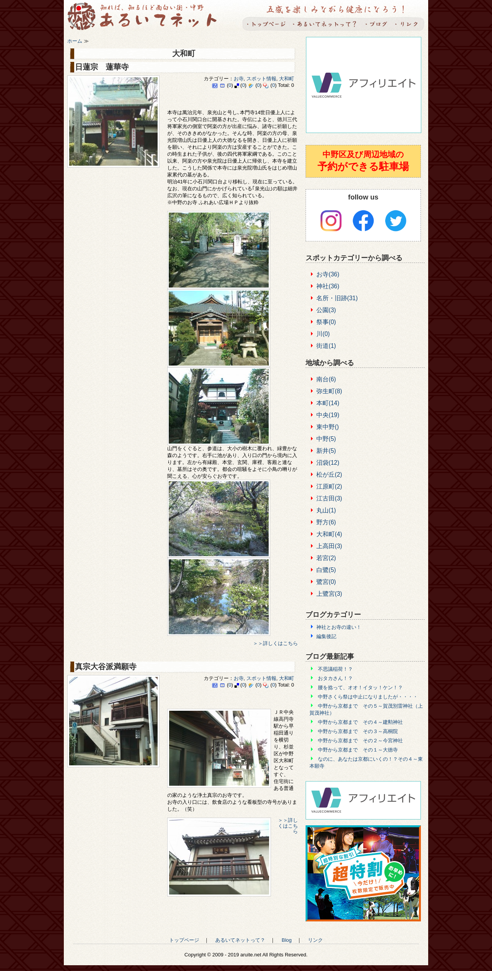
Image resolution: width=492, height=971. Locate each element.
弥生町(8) (329, 391)
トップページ (266, 24)
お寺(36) (327, 274)
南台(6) (326, 379)
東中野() (327, 427)
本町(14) (327, 403)
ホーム (74, 41)
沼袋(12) (327, 462)
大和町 (286, 78)
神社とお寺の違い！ (338, 627)
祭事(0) (326, 322)
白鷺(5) (326, 570)
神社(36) (327, 286)
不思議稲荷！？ (335, 669)
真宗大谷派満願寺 (105, 666)
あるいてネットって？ (324, 24)
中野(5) (326, 439)
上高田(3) (329, 546)
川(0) (323, 334)
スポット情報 (261, 78)
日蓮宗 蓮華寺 (102, 67)
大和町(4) (329, 534)
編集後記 (326, 636)
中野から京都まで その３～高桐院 (358, 731)
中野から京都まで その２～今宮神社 (360, 740)
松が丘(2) (329, 474)
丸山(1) (326, 510)
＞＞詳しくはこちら (275, 643)
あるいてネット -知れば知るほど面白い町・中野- (147, 17)
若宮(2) (326, 558)
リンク (408, 24)
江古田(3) (329, 498)
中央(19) (327, 415)
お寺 (239, 78)
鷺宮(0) (326, 582)
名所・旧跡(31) (337, 298)
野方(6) (326, 522)
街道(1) (326, 346)
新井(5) (326, 450)
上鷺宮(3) (329, 593)
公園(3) (326, 310)
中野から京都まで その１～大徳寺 (358, 750)
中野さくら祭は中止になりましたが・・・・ (368, 697)
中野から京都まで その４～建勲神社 (360, 722)
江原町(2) (329, 486)
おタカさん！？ (335, 678)
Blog (376, 24)
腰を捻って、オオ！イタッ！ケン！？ (360, 687)
